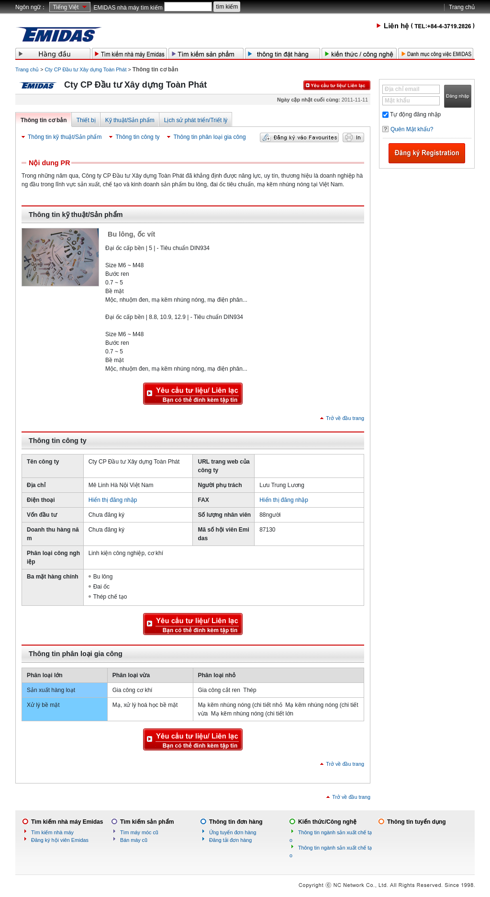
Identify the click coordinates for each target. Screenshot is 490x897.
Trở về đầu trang (345, 418)
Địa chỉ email (402, 89)
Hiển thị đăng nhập (113, 500)
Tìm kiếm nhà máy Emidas (67, 821)
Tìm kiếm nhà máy (52, 832)
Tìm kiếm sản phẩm (147, 821)
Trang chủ (462, 7)
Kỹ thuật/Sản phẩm (130, 120)
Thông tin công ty (137, 137)
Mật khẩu (397, 100)
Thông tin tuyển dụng (416, 821)
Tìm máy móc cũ (139, 832)
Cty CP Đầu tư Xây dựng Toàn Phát (86, 69)
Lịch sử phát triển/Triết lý (196, 120)
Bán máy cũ (133, 840)
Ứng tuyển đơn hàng (232, 832)
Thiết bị (86, 120)
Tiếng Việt (65, 7)
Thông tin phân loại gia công (209, 137)
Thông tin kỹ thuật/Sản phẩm (64, 137)
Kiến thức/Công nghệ (327, 821)
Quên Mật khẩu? (411, 129)
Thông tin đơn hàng (236, 821)
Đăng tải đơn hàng (230, 840)
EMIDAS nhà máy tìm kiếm (127, 7)
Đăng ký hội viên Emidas (60, 840)
